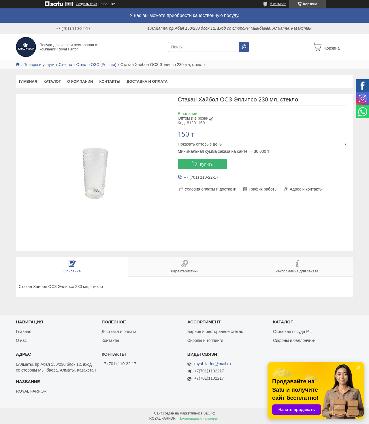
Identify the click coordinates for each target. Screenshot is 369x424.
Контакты (109, 81)
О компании (80, 81)
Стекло (65, 64)
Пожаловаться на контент (199, 419)
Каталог (52, 81)
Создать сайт (86, 4)
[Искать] (244, 47)
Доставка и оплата (147, 81)
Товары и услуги (39, 64)
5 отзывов (278, 4)
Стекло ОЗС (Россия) (96, 64)
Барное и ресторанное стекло (215, 331)
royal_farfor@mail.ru (212, 364)
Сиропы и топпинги (205, 340)
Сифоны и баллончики (294, 340)
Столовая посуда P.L (292, 331)
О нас (21, 340)
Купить (206, 164)
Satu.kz (209, 413)
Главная (28, 81)
